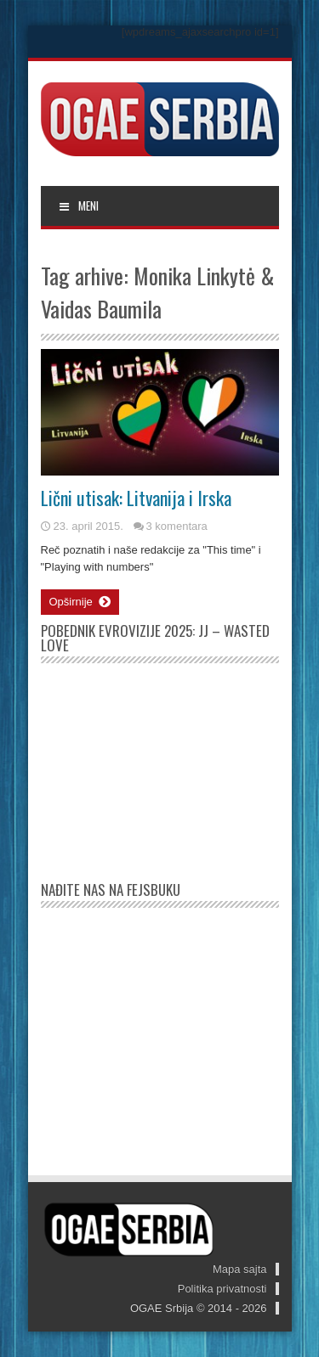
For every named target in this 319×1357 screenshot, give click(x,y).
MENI (79, 205)
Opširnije (80, 602)
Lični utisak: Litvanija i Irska (136, 497)
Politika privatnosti (222, 1288)
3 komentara (177, 526)
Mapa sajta (240, 1269)
